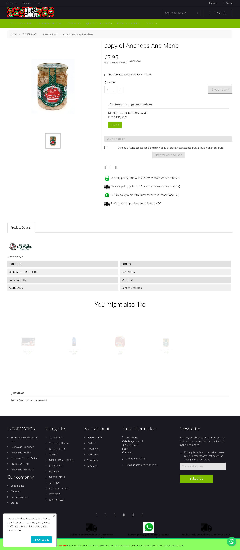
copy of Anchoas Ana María (166, 355)
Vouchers (92, 462)
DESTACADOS (56, 502)
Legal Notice (17, 488)
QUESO (53, 457)
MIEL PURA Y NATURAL (61, 462)
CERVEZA (153, 24)
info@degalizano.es (147, 467)
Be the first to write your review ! (29, 403)
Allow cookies (41, 539)
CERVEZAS (54, 496)
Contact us (13, 3)
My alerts (92, 468)
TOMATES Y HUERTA (21, 24)
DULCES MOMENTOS (49, 24)
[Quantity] (113, 90)
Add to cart (220, 90)
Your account (96, 431)
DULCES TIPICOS (58, 451)
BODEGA (54, 474)
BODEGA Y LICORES (129, 24)
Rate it (115, 125)
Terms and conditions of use (24, 441)
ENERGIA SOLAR (20, 466)
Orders (91, 445)
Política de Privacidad (22, 449)
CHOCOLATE (56, 468)
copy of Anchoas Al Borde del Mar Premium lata (28, 356)
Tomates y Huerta (59, 445)
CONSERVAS (56, 440)
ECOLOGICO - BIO (59, 491)
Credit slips (93, 451)
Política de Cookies (21, 455)
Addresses (93, 457)
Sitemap (27, 3)
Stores (40, 3)
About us (16, 494)
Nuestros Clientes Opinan (25, 460)
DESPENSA (74, 24)
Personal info (94, 440)
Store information (139, 431)
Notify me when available (168, 155)
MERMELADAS (57, 479)
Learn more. (14, 530)
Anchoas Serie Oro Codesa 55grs (120, 356)
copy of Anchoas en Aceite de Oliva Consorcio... (74, 356)
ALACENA (54, 485)
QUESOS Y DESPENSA (99, 24)
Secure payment (20, 499)
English (213, 3)
